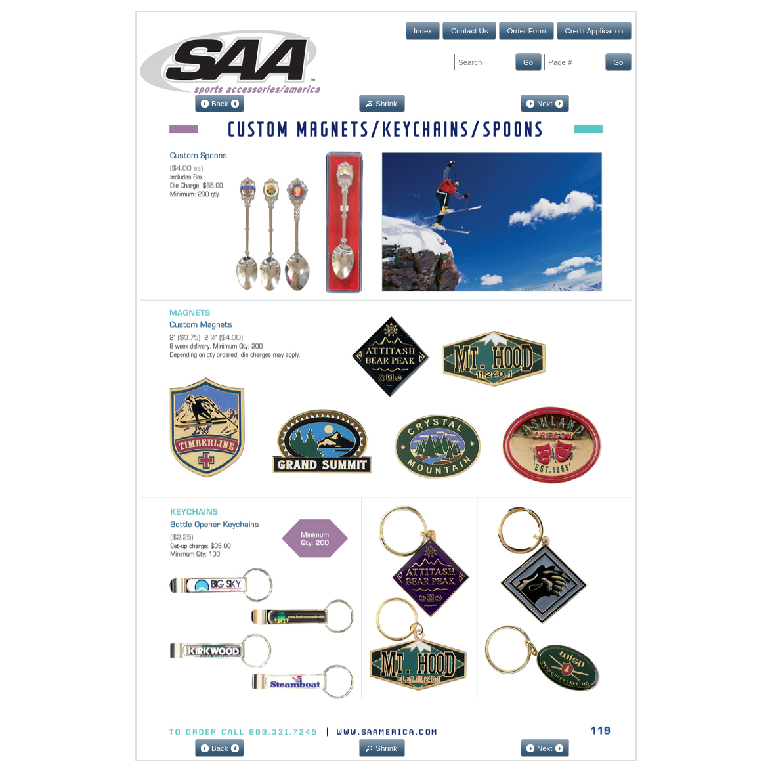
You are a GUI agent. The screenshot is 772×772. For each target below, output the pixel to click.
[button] (423, 30)
